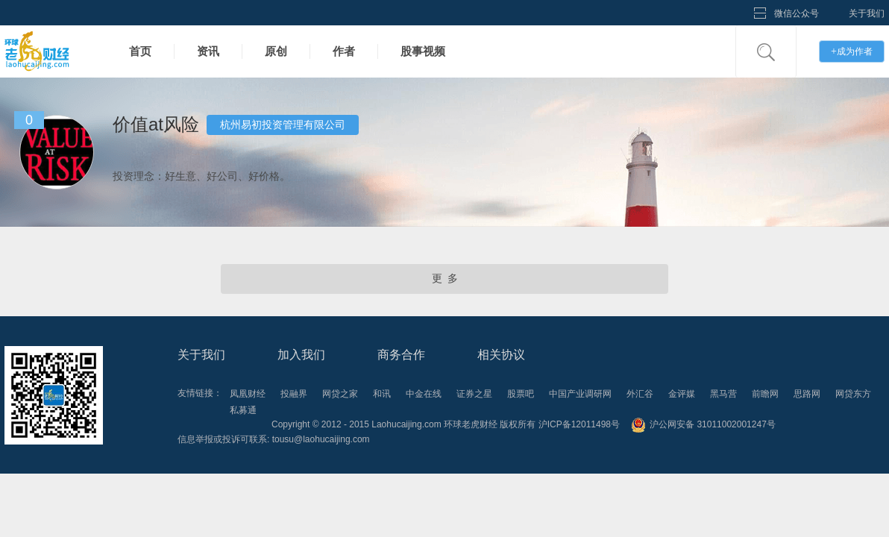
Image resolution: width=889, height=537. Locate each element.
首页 (140, 51)
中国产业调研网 (580, 394)
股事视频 (422, 51)
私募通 (243, 410)
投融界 (293, 394)
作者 (344, 51)
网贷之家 (340, 394)
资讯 (208, 51)
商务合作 (401, 354)
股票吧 (520, 394)
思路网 (807, 394)
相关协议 (501, 354)
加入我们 (301, 354)
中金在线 (424, 394)
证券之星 (474, 394)
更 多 (445, 278)
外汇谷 (639, 394)
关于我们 (867, 13)
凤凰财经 (248, 394)
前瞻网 (765, 394)
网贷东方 (853, 394)
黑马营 (723, 394)
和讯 (382, 394)
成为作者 (852, 51)
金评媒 (681, 394)
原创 (276, 51)
